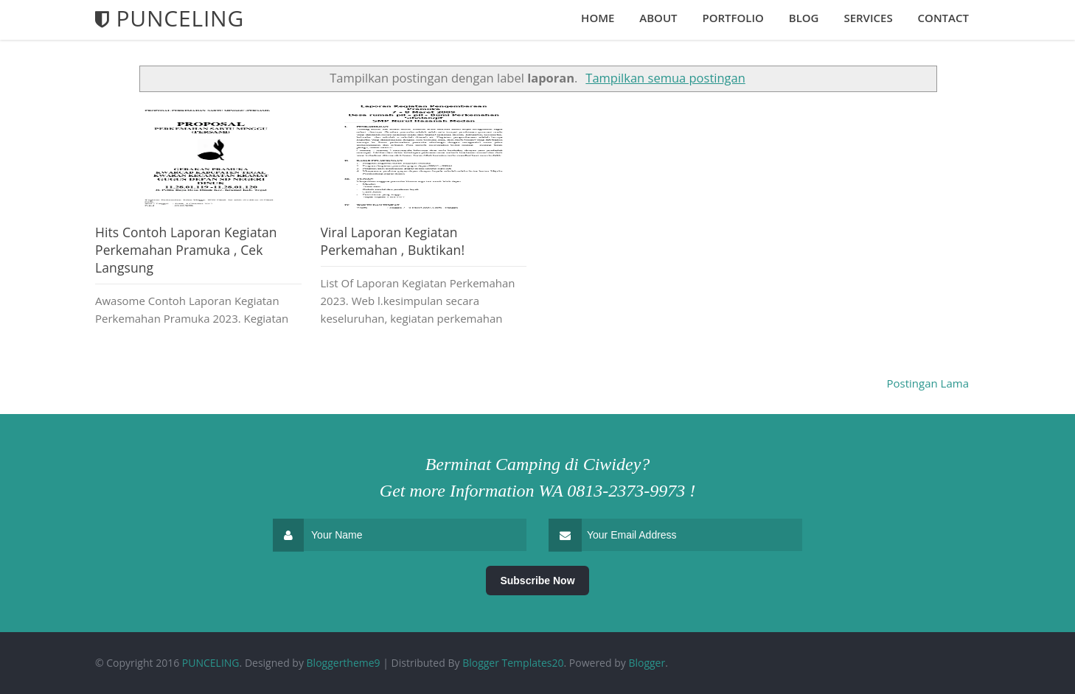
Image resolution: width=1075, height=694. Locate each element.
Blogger (646, 663)
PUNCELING (211, 663)
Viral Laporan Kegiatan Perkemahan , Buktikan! (393, 241)
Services (867, 17)
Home (597, 17)
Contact (943, 17)
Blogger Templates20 (512, 663)
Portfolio (732, 17)
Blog (804, 17)
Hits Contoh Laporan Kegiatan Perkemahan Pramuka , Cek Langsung (186, 249)
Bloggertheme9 (343, 663)
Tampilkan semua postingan (665, 77)
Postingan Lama (928, 383)
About (658, 17)
